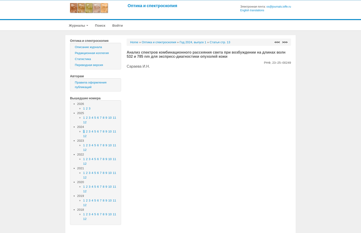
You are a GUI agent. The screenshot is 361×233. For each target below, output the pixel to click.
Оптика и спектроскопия (152, 5)
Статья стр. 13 (220, 42)
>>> (285, 42)
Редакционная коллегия (92, 53)
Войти (117, 25)
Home (134, 42)
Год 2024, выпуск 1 (193, 42)
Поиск (100, 25)
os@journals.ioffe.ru (278, 6)
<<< (277, 42)
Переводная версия (89, 65)
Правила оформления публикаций (90, 85)
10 (110, 117)
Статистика (83, 59)
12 (85, 122)
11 (114, 117)
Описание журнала (88, 47)
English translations (252, 10)
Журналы (78, 25)
